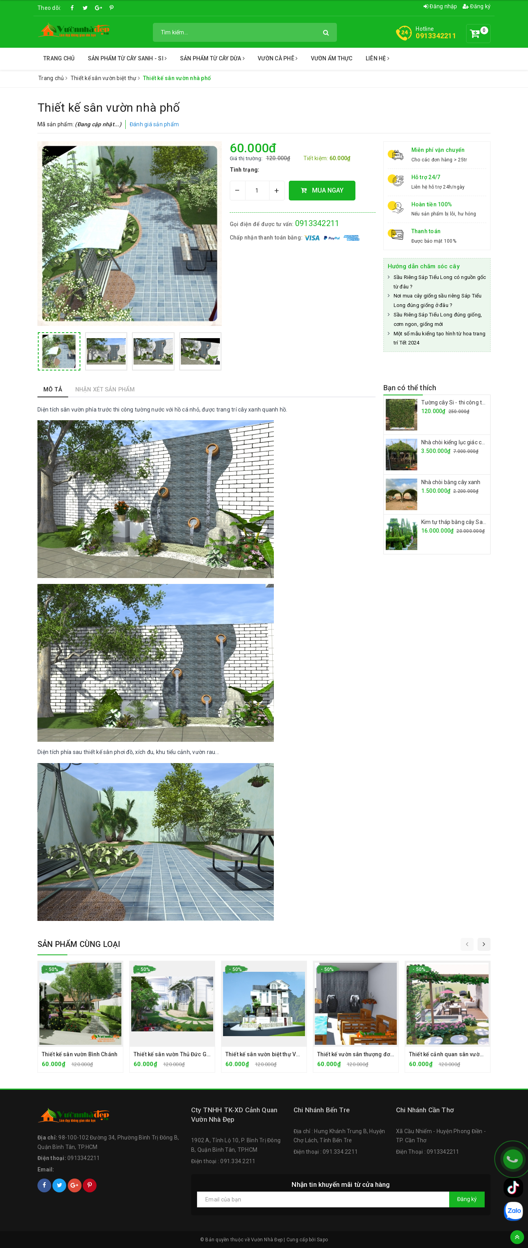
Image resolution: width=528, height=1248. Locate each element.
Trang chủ (58, 58)
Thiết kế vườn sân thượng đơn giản (361, 1054)
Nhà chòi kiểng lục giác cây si (457, 442)
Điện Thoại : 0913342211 (427, 1152)
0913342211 (436, 36)
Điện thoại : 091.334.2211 (223, 1161)
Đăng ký (477, 6)
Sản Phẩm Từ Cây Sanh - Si (127, 58)
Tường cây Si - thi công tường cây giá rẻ (471, 402)
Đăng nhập (440, 6)
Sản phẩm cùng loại (79, 944)
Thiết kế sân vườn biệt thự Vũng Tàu (270, 1054)
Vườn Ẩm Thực (332, 58)
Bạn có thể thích (410, 388)
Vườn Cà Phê (277, 58)
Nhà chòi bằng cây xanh (451, 482)
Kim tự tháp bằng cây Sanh (455, 522)
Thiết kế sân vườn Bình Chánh (79, 1054)
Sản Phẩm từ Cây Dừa (212, 58)
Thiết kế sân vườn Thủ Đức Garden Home (186, 1054)
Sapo (322, 1239)
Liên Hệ (377, 58)
